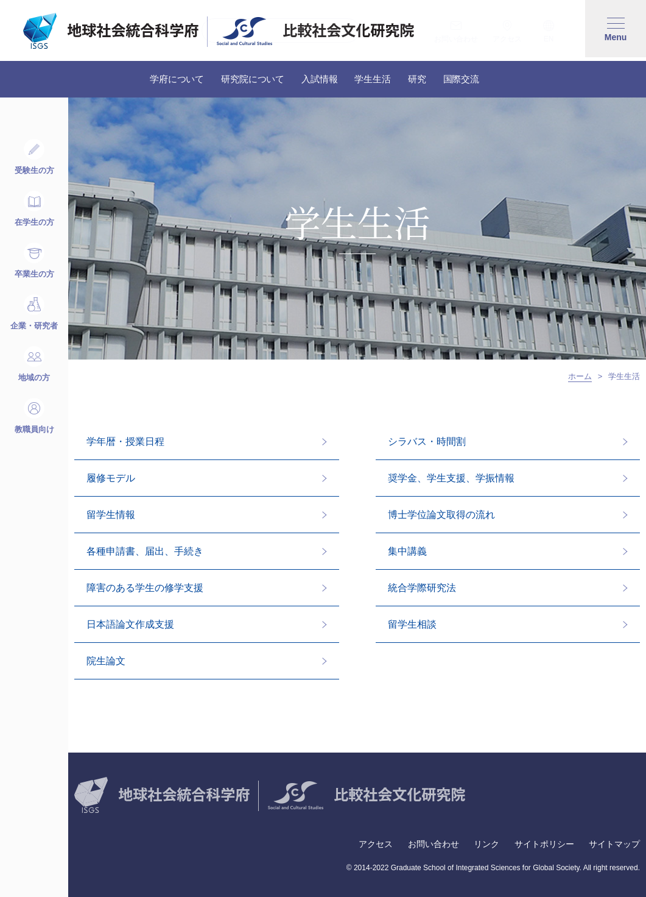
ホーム (580, 376)
